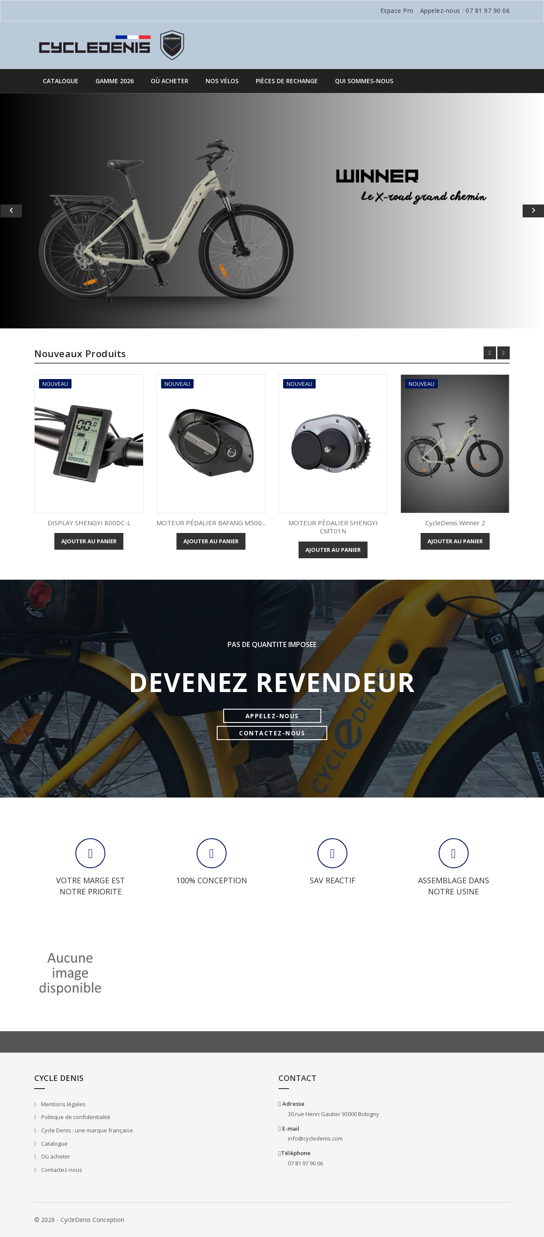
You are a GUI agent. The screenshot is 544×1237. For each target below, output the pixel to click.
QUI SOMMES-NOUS (364, 81)
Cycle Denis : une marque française (86, 1130)
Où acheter (169, 81)
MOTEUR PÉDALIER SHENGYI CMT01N (333, 527)
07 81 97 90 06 (488, 10)
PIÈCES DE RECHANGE (287, 81)
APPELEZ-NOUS (272, 716)
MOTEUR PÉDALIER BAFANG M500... (211, 522)
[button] (41, 210)
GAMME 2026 (115, 81)
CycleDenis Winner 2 (455, 522)
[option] (272, 210)
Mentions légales (63, 1104)
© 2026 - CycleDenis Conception (79, 1220)
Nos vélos (222, 81)
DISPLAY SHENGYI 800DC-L (89, 522)
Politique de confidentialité (75, 1117)
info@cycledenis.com (315, 1138)
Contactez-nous (61, 1170)
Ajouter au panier (89, 541)
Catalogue (60, 81)
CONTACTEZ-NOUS (272, 733)
